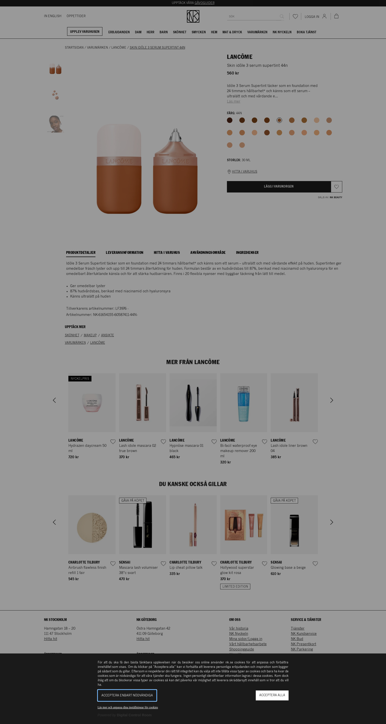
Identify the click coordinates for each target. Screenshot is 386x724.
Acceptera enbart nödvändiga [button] (127, 695)
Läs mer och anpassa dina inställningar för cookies (128, 707)
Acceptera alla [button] (272, 695)
